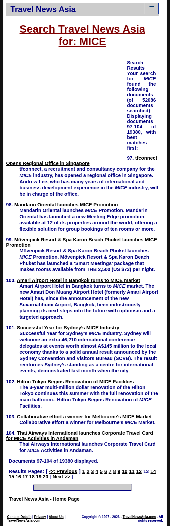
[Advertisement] (66, 106)
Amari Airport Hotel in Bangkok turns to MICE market (78, 280)
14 (153, 471)
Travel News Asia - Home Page (44, 499)
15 (11, 476)
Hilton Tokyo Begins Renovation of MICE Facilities (75, 381)
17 (25, 476)
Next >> (61, 476)
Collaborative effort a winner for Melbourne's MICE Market (84, 416)
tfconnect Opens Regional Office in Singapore (81, 160)
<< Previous (63, 471)
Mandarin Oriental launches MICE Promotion (66, 204)
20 (45, 476)
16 (18, 476)
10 (124, 471)
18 (31, 476)
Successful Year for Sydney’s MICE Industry (68, 327)
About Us (56, 517)
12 (139, 471)
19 (38, 476)
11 (131, 471)
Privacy (40, 517)
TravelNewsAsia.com (23, 520)
